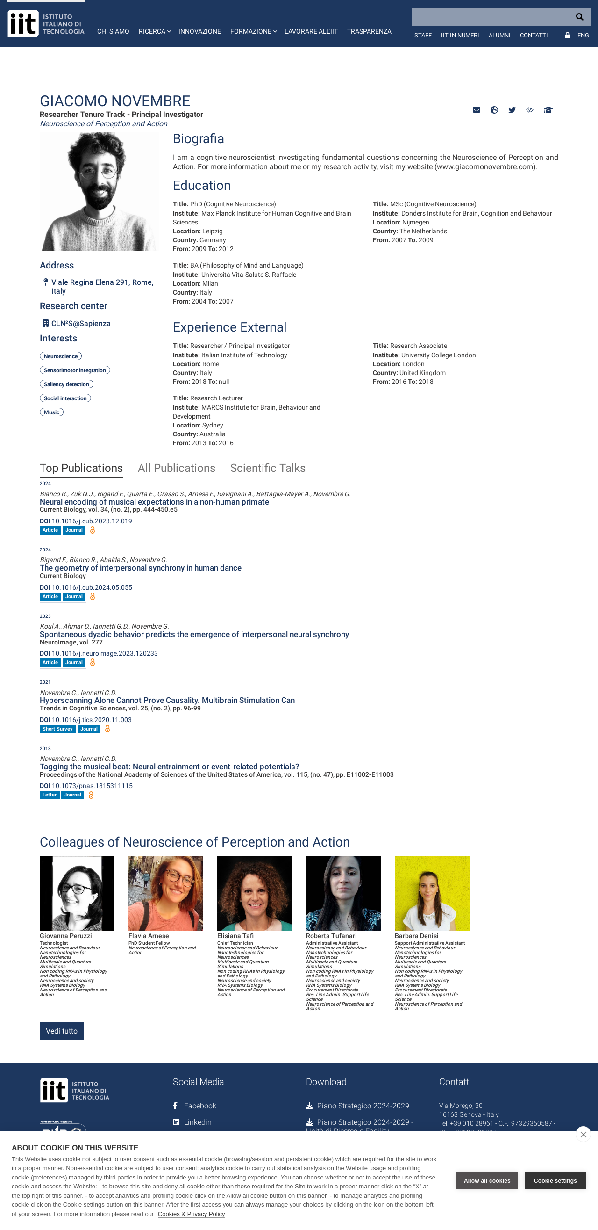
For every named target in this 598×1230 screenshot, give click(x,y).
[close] (583, 1134)
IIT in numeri (460, 35)
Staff (423, 35)
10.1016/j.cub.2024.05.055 (86, 587)
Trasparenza (369, 31)
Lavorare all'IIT (311, 31)
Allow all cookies (487, 1180)
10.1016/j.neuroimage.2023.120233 (99, 653)
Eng (583, 35)
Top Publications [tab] (81, 469)
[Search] (501, 17)
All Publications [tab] (176, 469)
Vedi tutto (62, 1031)
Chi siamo (113, 31)
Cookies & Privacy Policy (191, 1213)
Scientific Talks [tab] (268, 469)
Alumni (500, 35)
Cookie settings (555, 1180)
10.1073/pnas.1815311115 (86, 785)
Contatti (534, 35)
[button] (154, 23)
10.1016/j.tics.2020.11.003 (86, 720)
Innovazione (199, 31)
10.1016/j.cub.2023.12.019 (86, 521)
